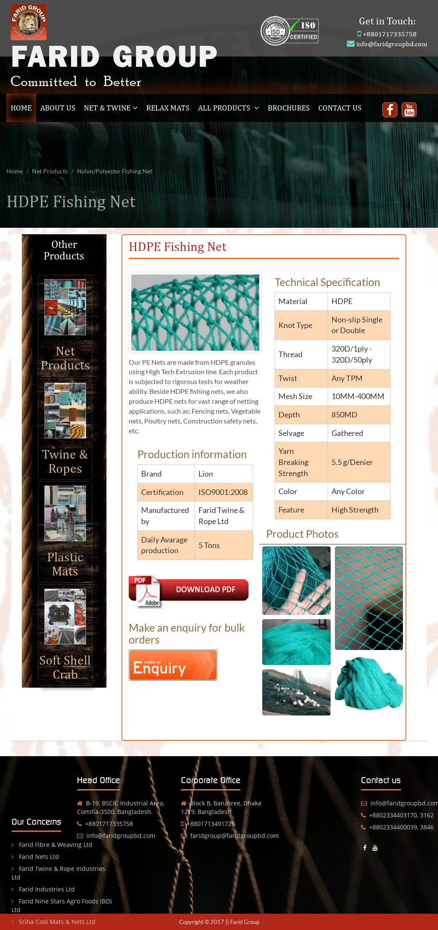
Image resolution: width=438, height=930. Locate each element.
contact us (339, 107)
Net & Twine (111, 107)
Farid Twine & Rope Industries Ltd (58, 897)
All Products (228, 107)
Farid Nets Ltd (35, 881)
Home (23, 107)
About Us (57, 107)
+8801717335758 (390, 34)
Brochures (289, 107)
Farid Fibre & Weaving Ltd (52, 869)
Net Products (50, 171)
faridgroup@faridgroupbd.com (207, 836)
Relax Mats (167, 107)
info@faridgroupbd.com (391, 44)
